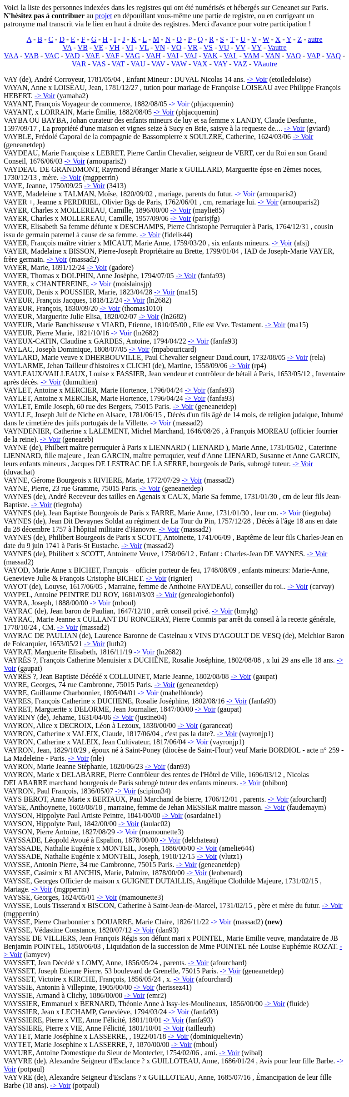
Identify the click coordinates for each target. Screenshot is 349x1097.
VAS (99, 64)
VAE (93, 56)
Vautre (277, 47)
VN (160, 47)
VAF (112, 56)
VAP (313, 56)
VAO (293, 56)
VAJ (190, 56)
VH (114, 47)
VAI (173, 56)
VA (66, 47)
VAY (221, 64)
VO (176, 47)
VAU (137, 64)
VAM (251, 56)
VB (83, 47)
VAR (79, 64)
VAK (210, 56)
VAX (200, 64)
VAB (31, 56)
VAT (118, 64)
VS (208, 47)
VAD (72, 56)
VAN (272, 56)
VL (144, 47)
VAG (132, 56)
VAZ (240, 64)
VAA (11, 56)
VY (256, 47)
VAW (179, 64)
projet (103, 16)
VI (129, 47)
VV (240, 47)
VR (192, 47)
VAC (52, 56)
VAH (153, 56)
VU (224, 47)
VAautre (265, 64)
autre (315, 39)
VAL (230, 56)
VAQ (333, 56)
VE (98, 47)
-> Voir (257, 79)
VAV (158, 64)
